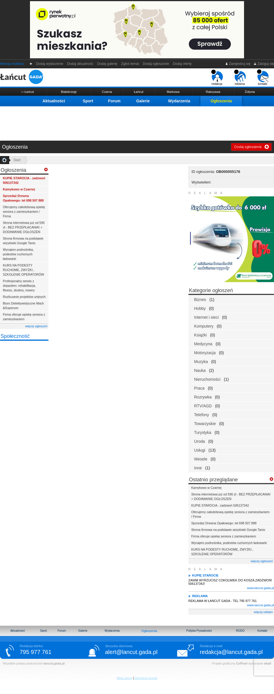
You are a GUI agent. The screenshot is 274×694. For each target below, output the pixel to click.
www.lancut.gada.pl (260, 588)
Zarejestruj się (238, 64)
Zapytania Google (146, 678)
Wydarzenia (179, 101)
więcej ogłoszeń (36, 326)
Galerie (143, 101)
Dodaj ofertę (182, 64)
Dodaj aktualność (80, 64)
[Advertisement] (137, 122)
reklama (240, 77)
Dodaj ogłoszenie (156, 64)
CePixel (241, 663)
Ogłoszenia (221, 101)
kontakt (263, 77)
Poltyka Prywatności (199, 630)
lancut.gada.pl (54, 663)
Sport (88, 101)
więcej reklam (263, 612)
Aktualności (54, 101)
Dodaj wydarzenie (49, 64)
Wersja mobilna (11, 64)
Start (17, 160)
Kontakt (262, 630)
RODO (240, 630)
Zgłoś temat (130, 64)
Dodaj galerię (107, 64)
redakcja (217, 77)
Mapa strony (124, 678)
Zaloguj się (263, 64)
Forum (114, 101)
